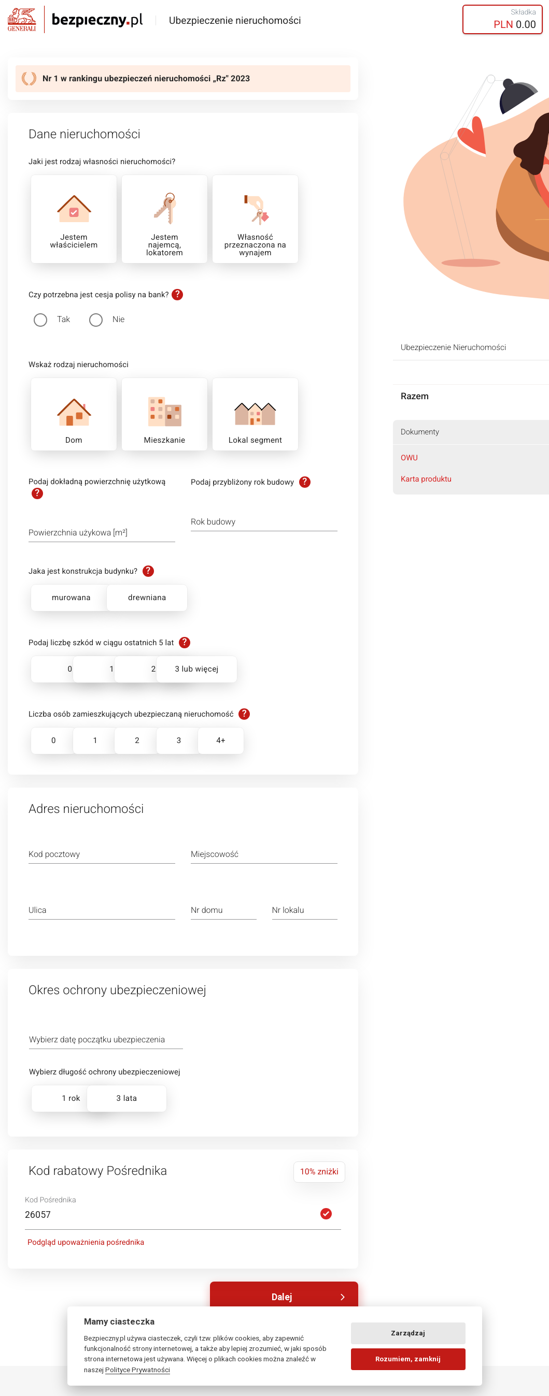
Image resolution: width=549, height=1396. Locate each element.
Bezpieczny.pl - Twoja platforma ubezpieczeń (75, 19)
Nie (118, 319)
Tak (63, 319)
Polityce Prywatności (137, 1369)
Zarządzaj (408, 1333)
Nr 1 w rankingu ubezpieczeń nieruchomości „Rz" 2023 (146, 78)
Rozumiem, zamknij (408, 1359)
